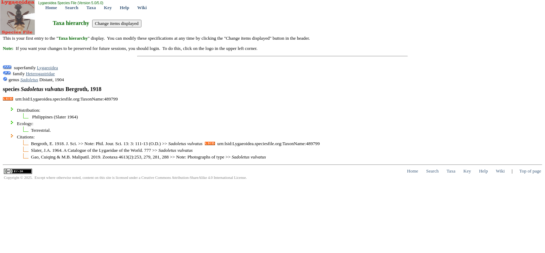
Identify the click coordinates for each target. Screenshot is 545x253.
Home (51, 7)
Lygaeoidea (47, 67)
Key (108, 7)
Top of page (530, 171)
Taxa (91, 7)
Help (124, 7)
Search (71, 7)
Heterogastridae (40, 73)
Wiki (142, 7)
